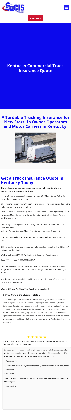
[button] (66, 7)
